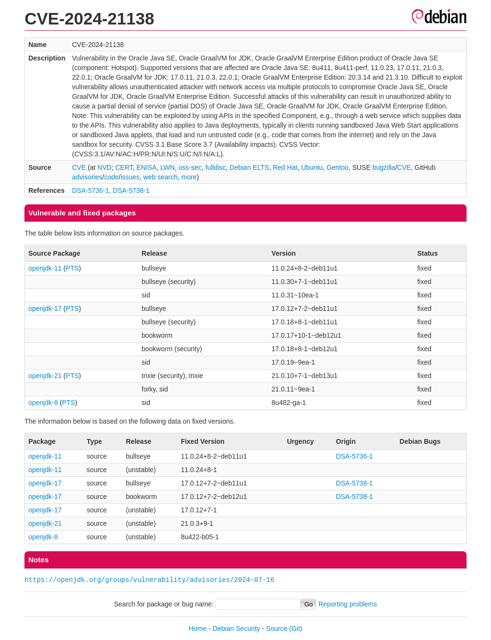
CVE (79, 167)
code (111, 177)
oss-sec (189, 167)
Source (276, 628)
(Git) (295, 628)
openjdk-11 (44, 268)
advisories (87, 177)
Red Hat (285, 167)
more (189, 177)
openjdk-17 (44, 308)
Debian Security (236, 628)
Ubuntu (312, 167)
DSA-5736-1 (90, 190)
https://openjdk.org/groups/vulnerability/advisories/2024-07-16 (149, 579)
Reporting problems (347, 604)
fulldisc (215, 167)
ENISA (147, 167)
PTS (72, 268)
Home (198, 628)
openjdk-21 (44, 375)
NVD (104, 167)
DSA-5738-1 (131, 190)
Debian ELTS (249, 167)
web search (160, 177)
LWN (167, 167)
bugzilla (384, 167)
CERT (123, 167)
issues (130, 177)
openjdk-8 (43, 402)
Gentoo (338, 167)
